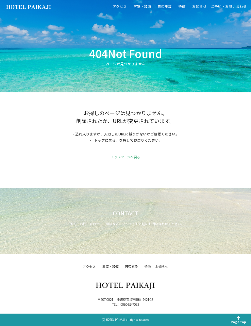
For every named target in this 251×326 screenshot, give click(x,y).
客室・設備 (142, 6)
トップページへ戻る (125, 157)
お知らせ (199, 6)
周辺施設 (165, 6)
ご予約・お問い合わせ (229, 6)
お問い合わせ (125, 227)
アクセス (120, 6)
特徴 (182, 6)
